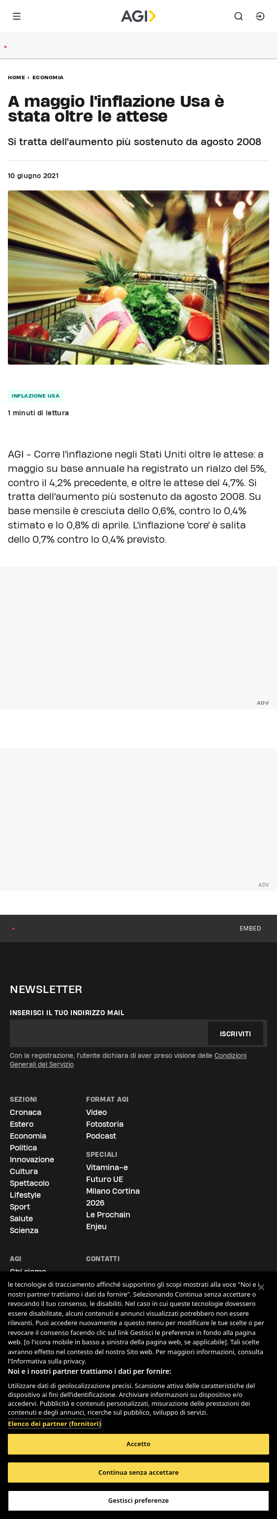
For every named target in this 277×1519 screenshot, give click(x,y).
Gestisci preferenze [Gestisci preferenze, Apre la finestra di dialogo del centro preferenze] (138, 1500)
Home (16, 77)
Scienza (24, 1230)
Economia (48, 77)
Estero (21, 1124)
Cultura (24, 1171)
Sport (20, 1206)
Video (96, 1112)
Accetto (138, 1443)
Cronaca (25, 1112)
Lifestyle (25, 1195)
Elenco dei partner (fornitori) (54, 1418)
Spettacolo (29, 1183)
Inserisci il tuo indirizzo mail (67, 1013)
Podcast (101, 1136)
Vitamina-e (107, 1167)
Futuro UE (104, 1179)
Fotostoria (104, 1124)
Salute (21, 1218)
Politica (23, 1147)
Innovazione (32, 1159)
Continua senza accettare (138, 1472)
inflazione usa (36, 395)
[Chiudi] (261, 1287)
